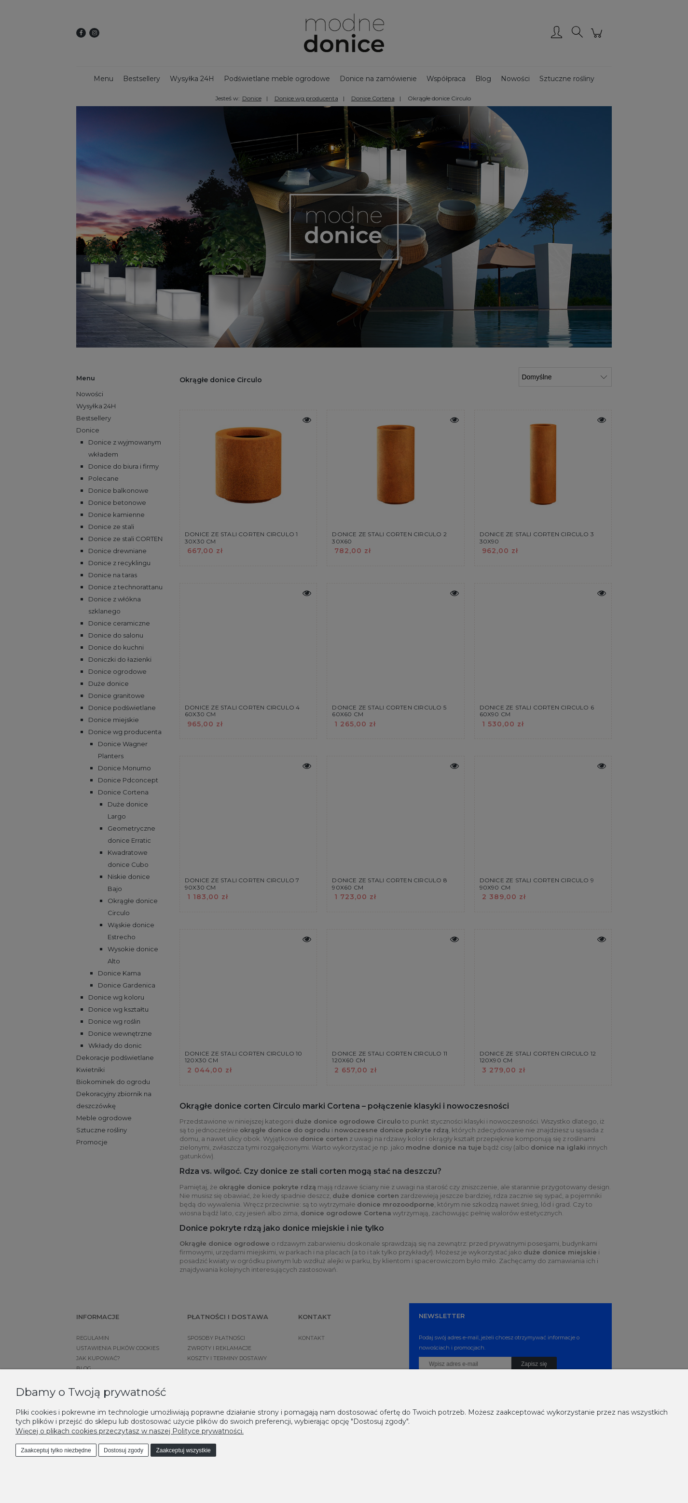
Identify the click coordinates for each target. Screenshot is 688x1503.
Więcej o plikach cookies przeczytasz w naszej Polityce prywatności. (129, 1431)
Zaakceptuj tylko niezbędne (56, 1450)
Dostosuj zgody (123, 1450)
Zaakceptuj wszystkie (183, 1450)
